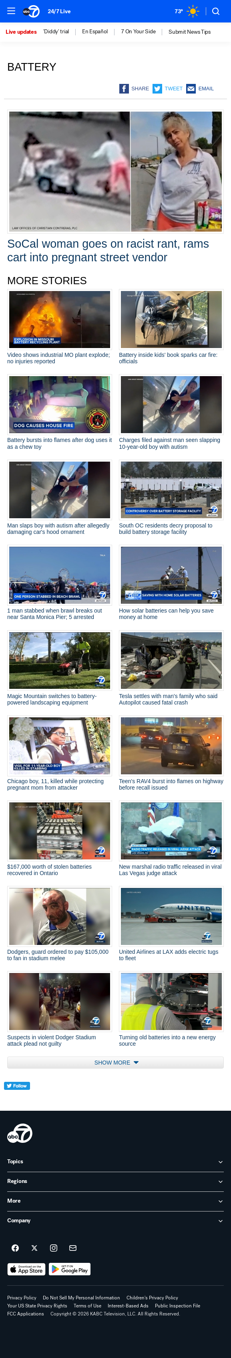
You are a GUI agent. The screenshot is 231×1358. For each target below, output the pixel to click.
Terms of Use (87, 1305)
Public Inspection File (177, 1305)
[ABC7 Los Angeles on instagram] (54, 1248)
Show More (116, 1062)
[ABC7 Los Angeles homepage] (31, 11)
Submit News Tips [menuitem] (190, 32)
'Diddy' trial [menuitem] (56, 32)
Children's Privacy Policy (152, 1297)
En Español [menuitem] (95, 32)
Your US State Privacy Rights (37, 1305)
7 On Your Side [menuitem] (138, 32)
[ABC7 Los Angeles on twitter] (34, 1248)
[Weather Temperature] (187, 11)
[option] (24, 32)
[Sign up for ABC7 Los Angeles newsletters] (73, 1248)
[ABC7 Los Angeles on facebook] (15, 1248)
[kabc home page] (19, 1133)
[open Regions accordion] (115, 1182)
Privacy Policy (21, 1297)
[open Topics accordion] (115, 1162)
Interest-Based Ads (128, 1305)
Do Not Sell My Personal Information (81, 1297)
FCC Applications (25, 1313)
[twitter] (17, 1100)
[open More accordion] (115, 1201)
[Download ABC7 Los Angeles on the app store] (26, 1269)
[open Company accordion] (115, 1221)
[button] (11, 11)
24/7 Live (59, 11)
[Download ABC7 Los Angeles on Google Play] (70, 1269)
